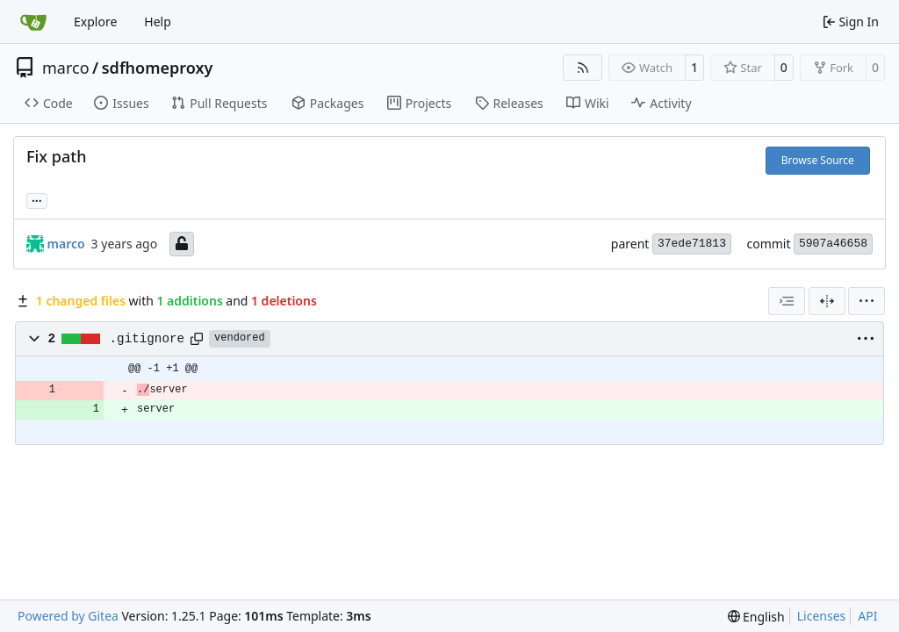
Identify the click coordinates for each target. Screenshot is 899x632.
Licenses (821, 615)
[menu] (866, 301)
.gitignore (147, 339)
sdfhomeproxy (157, 67)
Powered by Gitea (68, 615)
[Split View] (827, 301)
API (867, 615)
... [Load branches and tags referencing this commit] (37, 199)
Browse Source (817, 160)
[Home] (33, 22)
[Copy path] (196, 339)
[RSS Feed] (583, 67)
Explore (95, 21)
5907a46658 (833, 243)
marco (66, 67)
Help (157, 21)
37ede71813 (692, 243)
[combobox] (786, 301)
